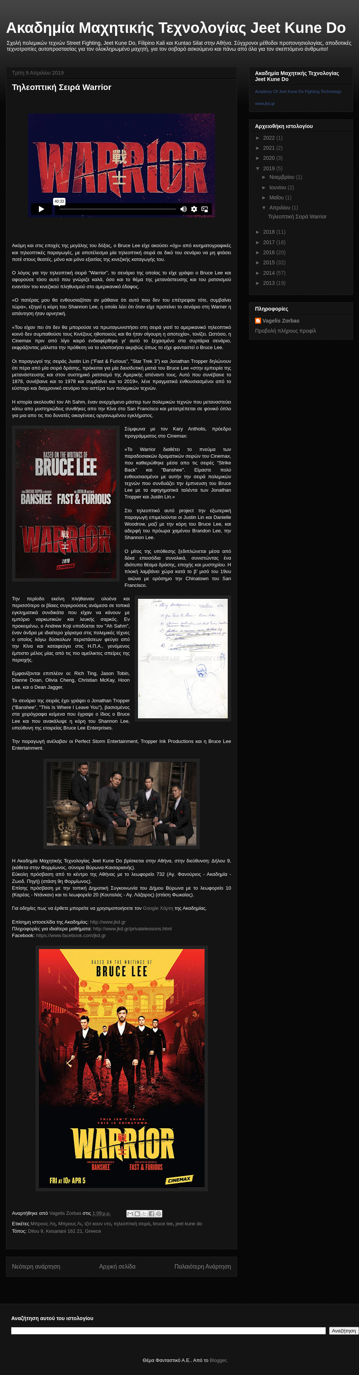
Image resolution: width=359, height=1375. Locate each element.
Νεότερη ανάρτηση (36, 1266)
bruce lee (163, 1223)
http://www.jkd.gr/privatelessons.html (132, 928)
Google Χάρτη (158, 908)
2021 (269, 148)
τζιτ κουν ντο (97, 1223)
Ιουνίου (278, 187)
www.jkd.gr (265, 103)
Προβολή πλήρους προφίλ (285, 331)
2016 (269, 252)
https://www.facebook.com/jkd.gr (70, 935)
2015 (269, 262)
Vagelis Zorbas (281, 321)
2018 (269, 232)
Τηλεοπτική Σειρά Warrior (297, 217)
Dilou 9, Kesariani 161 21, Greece (64, 1231)
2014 (269, 273)
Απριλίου (280, 208)
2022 (269, 138)
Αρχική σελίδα (117, 1266)
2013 (269, 283)
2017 (269, 242)
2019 (269, 168)
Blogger (218, 1360)
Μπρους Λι (70, 1223)
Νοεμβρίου (282, 177)
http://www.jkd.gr (108, 922)
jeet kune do (189, 1223)
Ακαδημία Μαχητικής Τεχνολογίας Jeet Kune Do (176, 27)
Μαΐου (277, 197)
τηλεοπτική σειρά (132, 1223)
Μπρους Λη (43, 1223)
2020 (269, 158)
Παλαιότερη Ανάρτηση (202, 1266)
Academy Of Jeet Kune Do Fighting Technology (298, 91)
